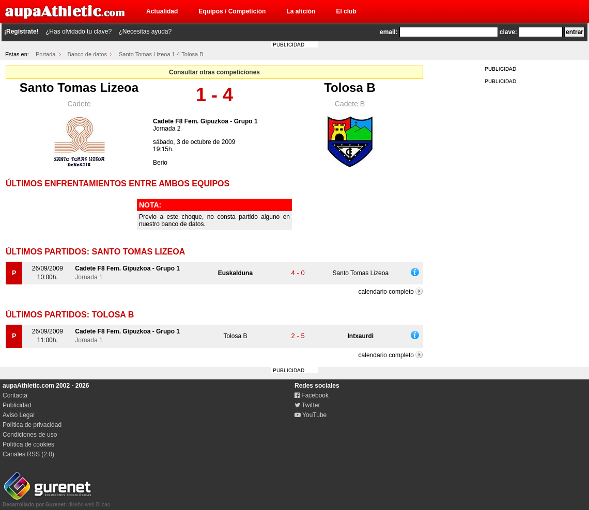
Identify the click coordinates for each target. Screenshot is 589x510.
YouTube (311, 415)
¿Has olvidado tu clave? (78, 31)
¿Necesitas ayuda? (145, 31)
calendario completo (386, 291)
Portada (46, 54)
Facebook (312, 395)
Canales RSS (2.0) (28, 454)
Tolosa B (350, 87)
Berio (160, 162)
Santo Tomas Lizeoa (79, 87)
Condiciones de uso (30, 434)
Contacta (15, 395)
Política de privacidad (32, 424)
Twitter (307, 405)
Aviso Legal (19, 415)
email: (389, 32)
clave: (508, 32)
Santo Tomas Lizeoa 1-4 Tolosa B (161, 54)
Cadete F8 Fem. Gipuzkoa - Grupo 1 (205, 121)
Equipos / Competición (232, 11)
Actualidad (162, 11)
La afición (300, 11)
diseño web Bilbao (56, 501)
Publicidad (17, 405)
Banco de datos (87, 54)
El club (346, 11)
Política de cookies (28, 444)
